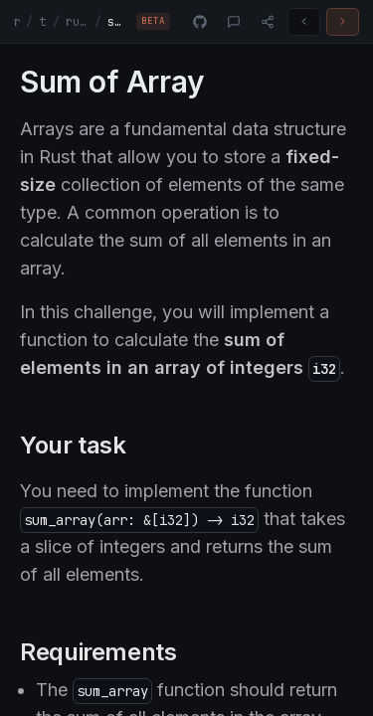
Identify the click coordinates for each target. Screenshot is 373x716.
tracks (43, 22)
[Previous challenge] (303, 22)
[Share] (267, 22)
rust (17, 22)
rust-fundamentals (77, 22)
